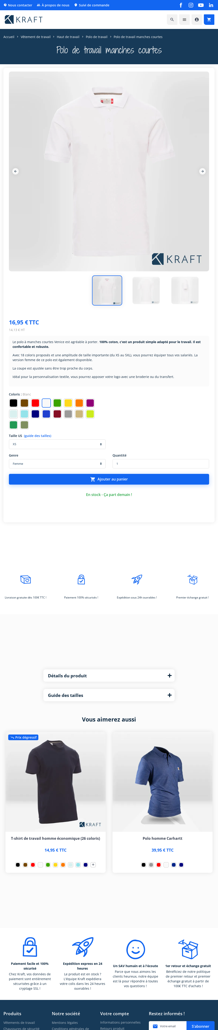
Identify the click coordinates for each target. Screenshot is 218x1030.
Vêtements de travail (19, 1022)
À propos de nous (53, 5)
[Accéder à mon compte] (197, 19)
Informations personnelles (120, 1022)
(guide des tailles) (37, 436)
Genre (13, 455)
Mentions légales (65, 1022)
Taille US (30, 435)
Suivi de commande (91, 5)
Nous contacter (17, 5)
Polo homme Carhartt (162, 838)
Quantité (119, 455)
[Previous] (15, 171)
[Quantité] (161, 464)
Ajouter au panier (109, 479)
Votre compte (114, 1013)
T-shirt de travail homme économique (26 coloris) (55, 838)
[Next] (202, 171)
